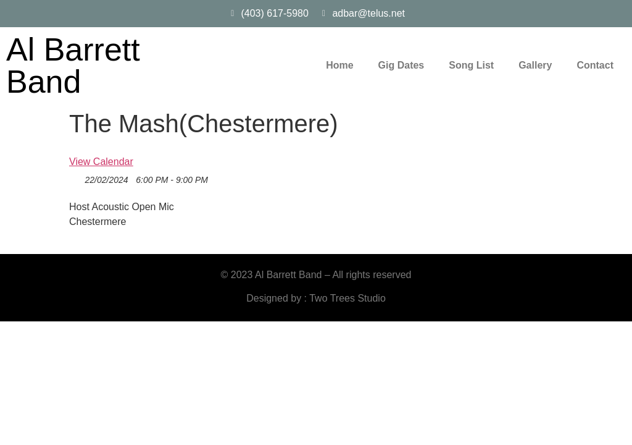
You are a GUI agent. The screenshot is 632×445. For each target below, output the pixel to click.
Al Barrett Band (73, 66)
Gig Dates (401, 65)
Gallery (535, 65)
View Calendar (101, 161)
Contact (594, 65)
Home (339, 65)
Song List (471, 65)
